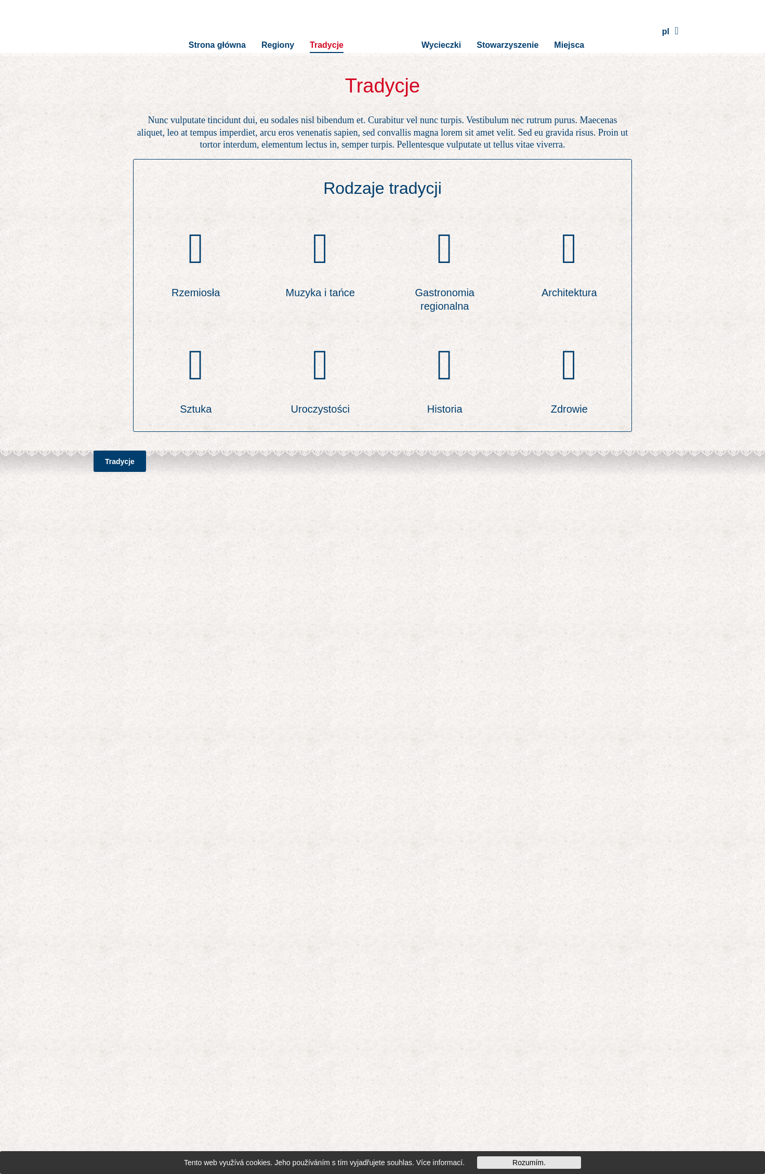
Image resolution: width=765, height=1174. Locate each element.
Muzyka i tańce (320, 292)
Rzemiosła (196, 292)
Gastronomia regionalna (445, 299)
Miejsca (569, 31)
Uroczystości (320, 409)
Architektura (569, 292)
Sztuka (196, 409)
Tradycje (327, 31)
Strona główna (217, 31)
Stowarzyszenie (507, 31)
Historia (445, 409)
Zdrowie (569, 409)
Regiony (277, 31)
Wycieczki (441, 31)
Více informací (439, 1162)
